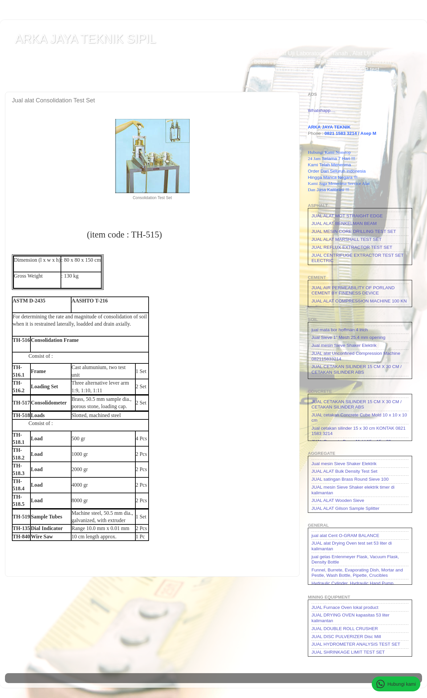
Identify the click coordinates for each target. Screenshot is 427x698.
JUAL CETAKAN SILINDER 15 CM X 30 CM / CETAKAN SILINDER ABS (356, 369)
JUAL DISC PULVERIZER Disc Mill (346, 636)
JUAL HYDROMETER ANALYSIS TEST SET (355, 644)
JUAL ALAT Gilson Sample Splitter (345, 508)
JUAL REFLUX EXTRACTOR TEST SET (351, 247)
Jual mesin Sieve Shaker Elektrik (344, 345)
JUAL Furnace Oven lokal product (344, 607)
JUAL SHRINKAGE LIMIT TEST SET (348, 652)
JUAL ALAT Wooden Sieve (337, 500)
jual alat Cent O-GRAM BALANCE (345, 535)
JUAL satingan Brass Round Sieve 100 (350, 479)
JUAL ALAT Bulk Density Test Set (344, 471)
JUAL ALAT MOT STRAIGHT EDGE (347, 215)
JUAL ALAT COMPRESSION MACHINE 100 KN (359, 300)
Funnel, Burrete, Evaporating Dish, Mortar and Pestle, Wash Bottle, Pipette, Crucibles (357, 572)
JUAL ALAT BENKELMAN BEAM (344, 223)
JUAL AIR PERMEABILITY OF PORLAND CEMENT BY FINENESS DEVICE (353, 290)
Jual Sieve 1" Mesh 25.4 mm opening (348, 337)
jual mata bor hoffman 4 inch (339, 329)
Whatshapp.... (321, 110)
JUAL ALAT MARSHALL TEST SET (346, 239)
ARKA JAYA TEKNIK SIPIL (85, 39)
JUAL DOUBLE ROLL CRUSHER (344, 628)
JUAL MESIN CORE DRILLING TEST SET (353, 231)
